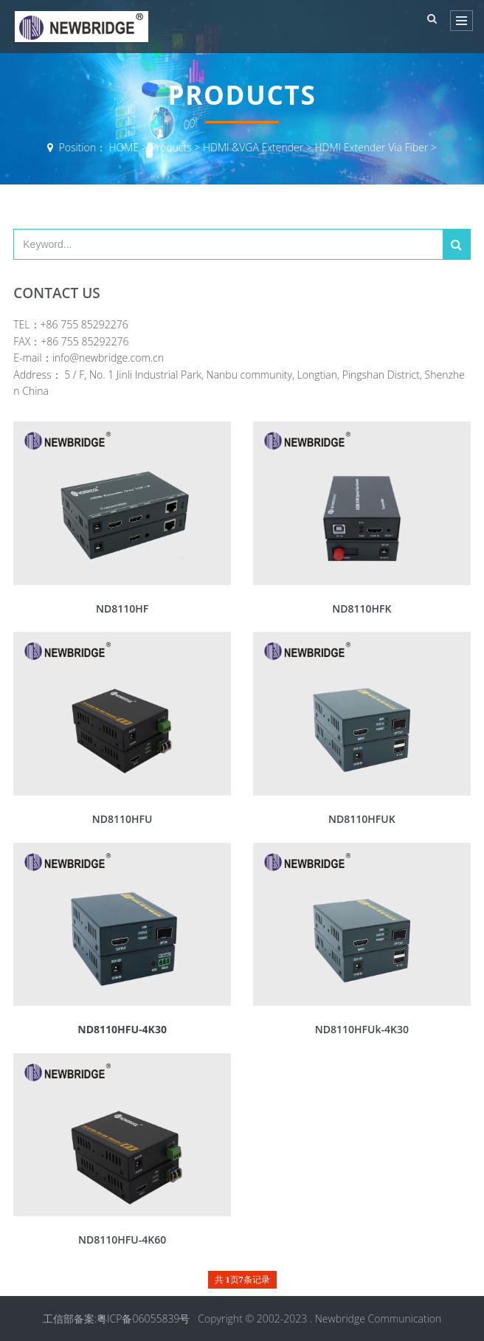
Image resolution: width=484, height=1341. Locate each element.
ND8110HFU (122, 819)
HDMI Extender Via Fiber (372, 147)
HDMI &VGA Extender (253, 147)
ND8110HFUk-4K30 (362, 1029)
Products (170, 147)
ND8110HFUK (361, 819)
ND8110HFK (361, 608)
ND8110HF (122, 608)
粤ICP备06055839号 (143, 1318)
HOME (124, 147)
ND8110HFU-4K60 (122, 1240)
